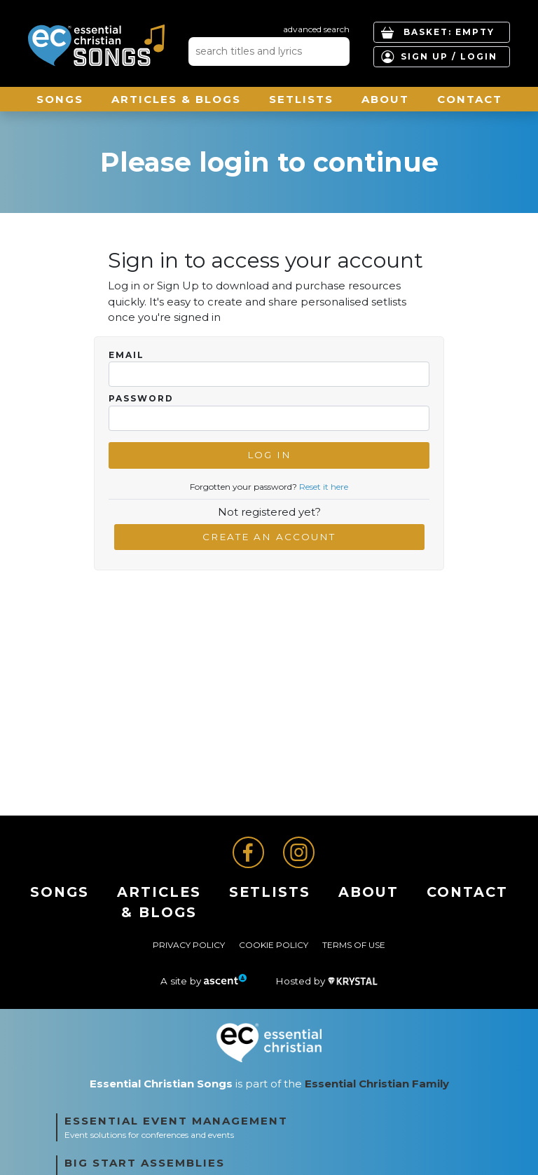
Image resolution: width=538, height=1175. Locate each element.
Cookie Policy (273, 945)
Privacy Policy (189, 945)
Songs (59, 99)
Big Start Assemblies (144, 1162)
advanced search (316, 29)
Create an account (269, 536)
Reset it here (323, 486)
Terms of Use (353, 945)
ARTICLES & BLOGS (176, 99)
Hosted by (326, 981)
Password (141, 398)
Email (126, 355)
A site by (203, 981)
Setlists (301, 99)
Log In (269, 454)
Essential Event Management (176, 1120)
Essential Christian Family (377, 1083)
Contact (469, 99)
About (385, 99)
